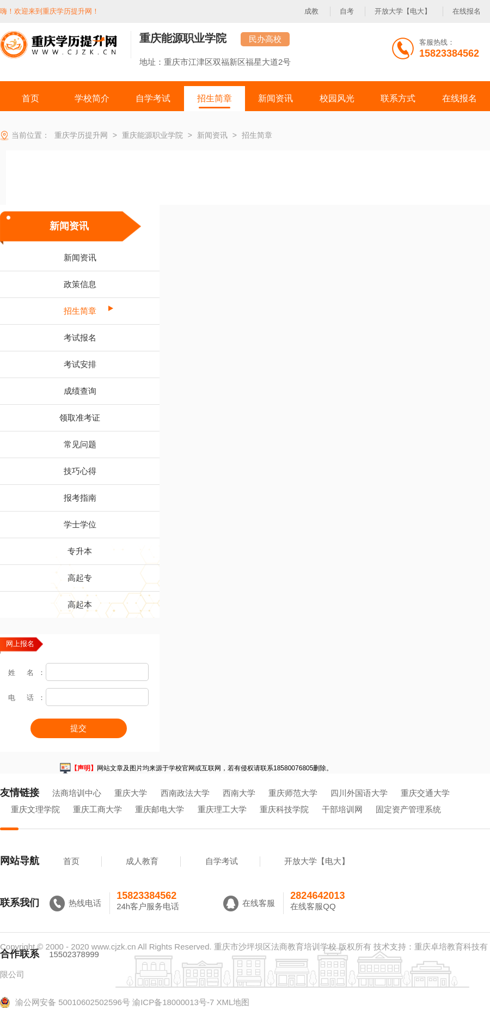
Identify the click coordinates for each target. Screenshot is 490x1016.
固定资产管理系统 (408, 809)
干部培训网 (342, 809)
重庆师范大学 (292, 793)
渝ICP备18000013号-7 (173, 1002)
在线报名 (466, 11)
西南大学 (239, 793)
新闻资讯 (69, 226)
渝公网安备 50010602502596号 (65, 1002)
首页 (71, 861)
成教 (311, 11)
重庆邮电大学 (159, 809)
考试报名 (80, 337)
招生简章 (80, 310)
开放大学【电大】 (403, 11)
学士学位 (80, 524)
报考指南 (80, 497)
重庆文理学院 (35, 809)
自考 (347, 11)
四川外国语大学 (359, 793)
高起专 (80, 577)
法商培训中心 (76, 793)
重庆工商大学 (97, 809)
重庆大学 (130, 793)
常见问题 (80, 444)
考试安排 (80, 364)
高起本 (80, 604)
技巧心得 (80, 471)
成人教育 (142, 861)
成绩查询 (80, 391)
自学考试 (221, 861)
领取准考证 (79, 417)
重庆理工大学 (222, 809)
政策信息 (80, 284)
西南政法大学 (185, 793)
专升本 (80, 551)
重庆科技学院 (284, 809)
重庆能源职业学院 (182, 38)
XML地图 (232, 1002)
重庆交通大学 (425, 793)
